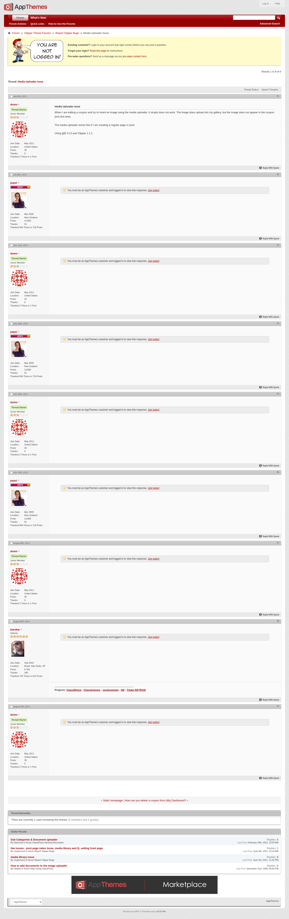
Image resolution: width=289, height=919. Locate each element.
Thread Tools (250, 89)
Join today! (153, 190)
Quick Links (37, 23)
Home (20, 17)
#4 (278, 323)
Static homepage (113, 800)
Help (277, 3)
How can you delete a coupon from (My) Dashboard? (155, 800)
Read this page (98, 50)
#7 (278, 542)
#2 (278, 174)
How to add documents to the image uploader (39, 865)
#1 (278, 96)
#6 (278, 472)
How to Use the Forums (61, 23)
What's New (38, 17)
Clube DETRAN (136, 690)
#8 (278, 621)
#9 (278, 706)
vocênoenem (110, 690)
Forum (16, 33)
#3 (278, 245)
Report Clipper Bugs (67, 33)
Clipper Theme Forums (37, 33)
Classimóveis (92, 690)
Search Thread (269, 89)
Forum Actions (17, 23)
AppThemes (272, 900)
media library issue (22, 857)
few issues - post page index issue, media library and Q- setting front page (57, 848)
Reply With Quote (269, 168)
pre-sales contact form (135, 56)
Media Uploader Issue (30, 81)
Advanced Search (270, 23)
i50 (122, 690)
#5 (278, 393)
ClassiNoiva (73, 690)
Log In (265, 3)
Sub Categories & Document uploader (34, 839)
